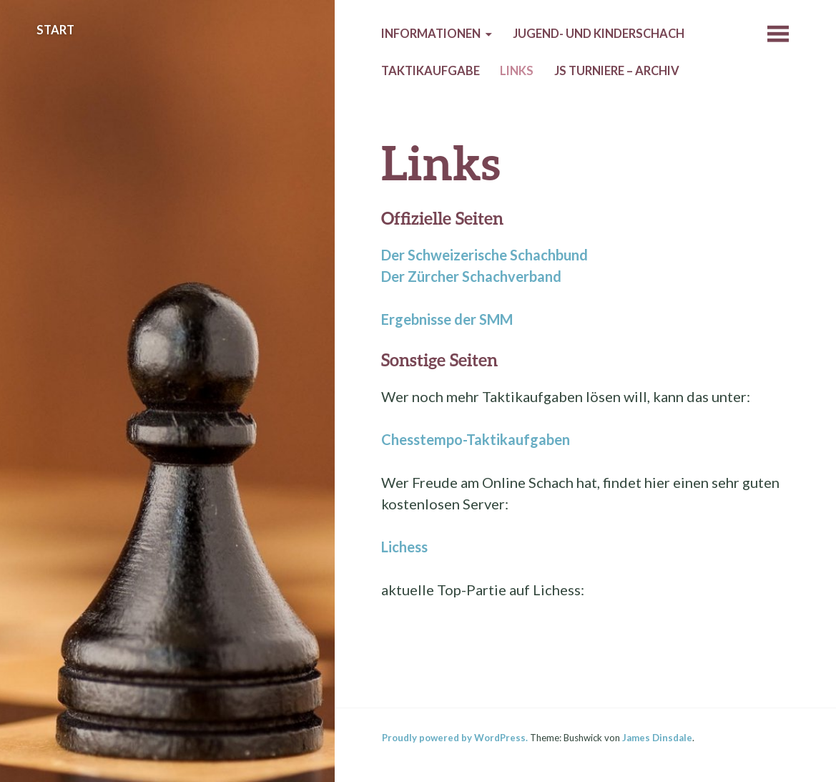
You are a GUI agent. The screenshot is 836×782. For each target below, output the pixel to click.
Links (516, 71)
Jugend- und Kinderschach (598, 33)
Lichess (404, 546)
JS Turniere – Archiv (616, 71)
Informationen (431, 33)
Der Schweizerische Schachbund (484, 254)
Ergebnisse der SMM (447, 319)
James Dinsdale (657, 737)
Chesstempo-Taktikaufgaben (475, 439)
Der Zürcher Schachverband (471, 276)
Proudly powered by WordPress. (455, 737)
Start (55, 30)
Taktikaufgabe (430, 71)
